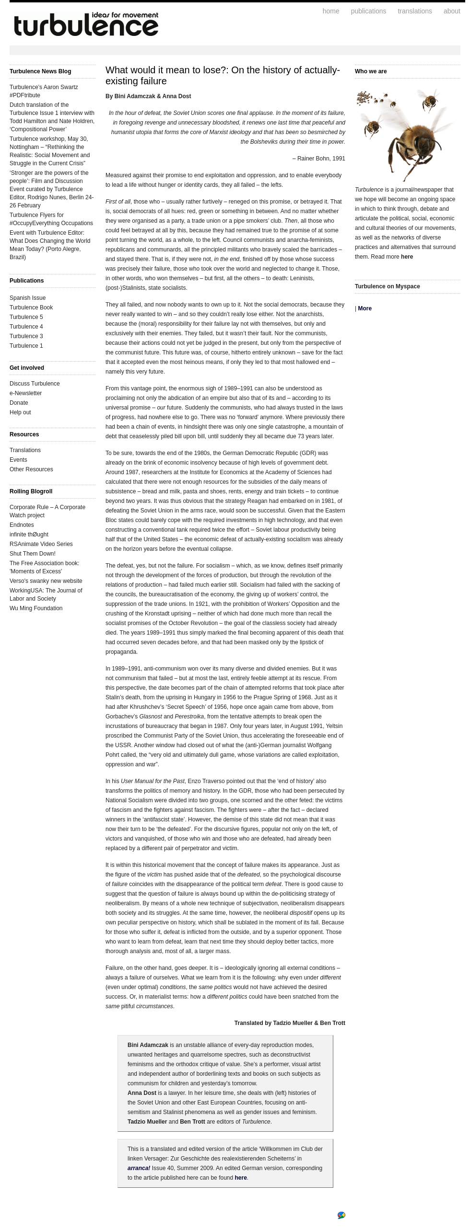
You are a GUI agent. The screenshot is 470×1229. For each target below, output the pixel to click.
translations (415, 11)
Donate (19, 402)
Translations (25, 450)
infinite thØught (29, 534)
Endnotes (22, 525)
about (452, 11)
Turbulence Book (31, 307)
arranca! (139, 1168)
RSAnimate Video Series (41, 544)
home (331, 11)
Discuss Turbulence (35, 383)
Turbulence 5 (26, 317)
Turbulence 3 (26, 336)
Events (18, 459)
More (365, 308)
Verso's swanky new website (46, 581)
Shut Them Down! (33, 553)
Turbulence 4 (26, 326)
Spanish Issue (28, 298)
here (241, 1177)
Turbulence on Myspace (387, 286)
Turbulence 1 (26, 345)
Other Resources (31, 469)
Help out (20, 412)
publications (369, 11)
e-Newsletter (26, 393)
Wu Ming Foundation (36, 608)
